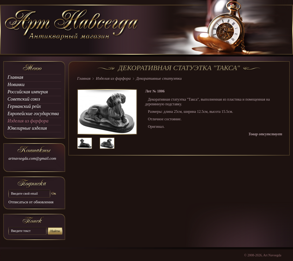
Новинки (16, 84)
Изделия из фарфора (28, 120)
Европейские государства (33, 113)
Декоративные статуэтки (159, 78)
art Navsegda (72, 29)
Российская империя (28, 91)
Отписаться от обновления (30, 202)
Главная (15, 77)
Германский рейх (24, 106)
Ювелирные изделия (27, 128)
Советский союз (24, 99)
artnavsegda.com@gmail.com (32, 158)
